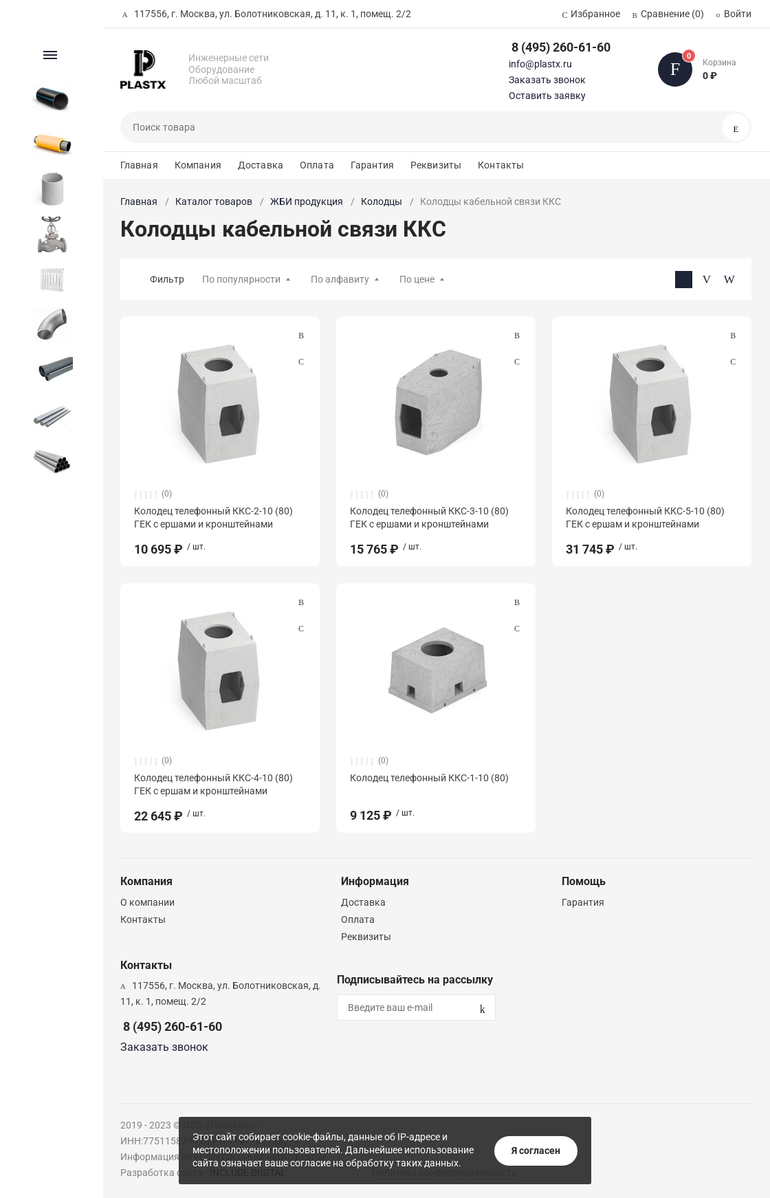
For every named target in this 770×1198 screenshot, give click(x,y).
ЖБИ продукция (306, 201)
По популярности (241, 279)
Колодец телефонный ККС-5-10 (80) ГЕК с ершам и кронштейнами (645, 517)
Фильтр (167, 279)
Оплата (317, 165)
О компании (147, 902)
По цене (416, 279)
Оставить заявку (547, 95)
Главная (139, 165)
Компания (198, 165)
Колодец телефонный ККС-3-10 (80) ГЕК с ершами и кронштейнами (429, 517)
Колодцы (381, 201)
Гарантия (372, 165)
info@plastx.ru (540, 63)
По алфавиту (340, 279)
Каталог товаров (213, 201)
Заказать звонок (547, 79)
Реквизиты (435, 165)
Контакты (501, 165)
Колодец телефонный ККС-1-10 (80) (429, 777)
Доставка (260, 165)
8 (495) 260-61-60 (561, 47)
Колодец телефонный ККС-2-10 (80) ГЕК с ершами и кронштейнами (213, 517)
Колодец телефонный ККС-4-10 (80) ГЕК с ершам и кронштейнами (213, 784)
